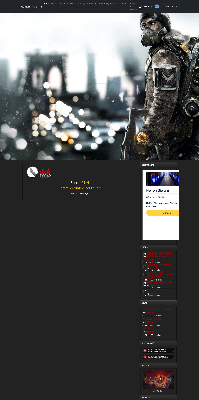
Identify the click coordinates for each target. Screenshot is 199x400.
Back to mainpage (79, 193)
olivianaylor (150, 260)
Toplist (70, 3)
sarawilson (154, 268)
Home (46, 3)
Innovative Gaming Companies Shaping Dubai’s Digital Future (160, 274)
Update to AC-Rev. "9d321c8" (155, 290)
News (53, 3)
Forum (62, 3)
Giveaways (80, 3)
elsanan (148, 278)
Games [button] (90, 3)
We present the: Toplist (153, 319)
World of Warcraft (133, 6)
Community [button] (104, 3)
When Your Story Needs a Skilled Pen (159, 265)
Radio (124, 3)
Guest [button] (143, 6)
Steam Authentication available (157, 309)
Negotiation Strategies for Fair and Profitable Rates (159, 282)
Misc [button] (115, 3)
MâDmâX (153, 293)
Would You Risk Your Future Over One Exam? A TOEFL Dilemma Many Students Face (158, 255)
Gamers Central (30, 6)
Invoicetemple (155, 285)
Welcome (147, 328)
